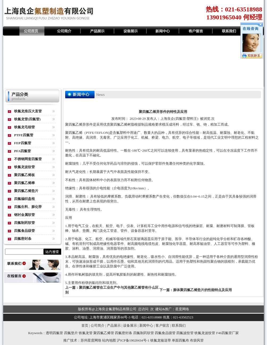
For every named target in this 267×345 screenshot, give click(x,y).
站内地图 (109, 340)
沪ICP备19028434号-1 (133, 340)
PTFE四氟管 (23, 135)
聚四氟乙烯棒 (24, 183)
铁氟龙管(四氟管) (27, 119)
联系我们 (179, 325)
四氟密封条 (22, 239)
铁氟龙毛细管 (24, 127)
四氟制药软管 (24, 223)
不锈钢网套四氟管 (28, 159)
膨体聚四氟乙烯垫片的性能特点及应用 (202, 290)
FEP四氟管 (22, 143)
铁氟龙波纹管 (24, 167)
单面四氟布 (180, 340)
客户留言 (162, 325)
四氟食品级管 (24, 231)
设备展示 (130, 325)
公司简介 (98, 325)
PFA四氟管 (22, 151)
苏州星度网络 (91, 340)
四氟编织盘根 (24, 199)
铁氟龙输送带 (160, 340)
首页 (84, 325)
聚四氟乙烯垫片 (26, 191)
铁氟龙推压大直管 (28, 111)
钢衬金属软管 (24, 215)
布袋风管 (197, 340)
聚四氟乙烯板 (24, 175)
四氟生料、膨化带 (28, 207)
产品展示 (114, 325)
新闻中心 (146, 325)
